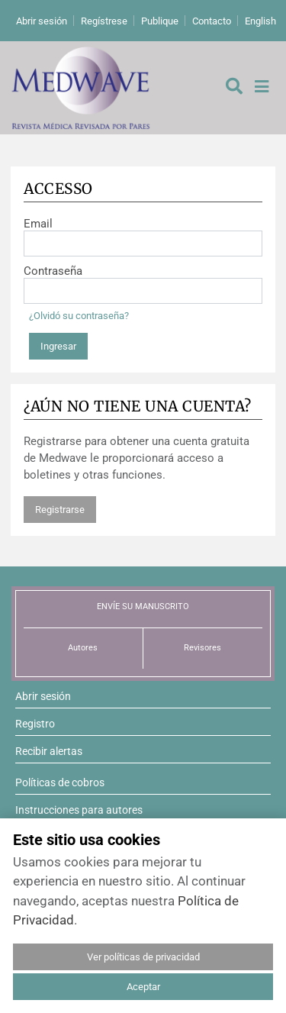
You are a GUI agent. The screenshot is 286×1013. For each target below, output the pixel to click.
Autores (83, 648)
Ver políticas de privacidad (143, 957)
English (260, 21)
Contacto (211, 21)
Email (38, 224)
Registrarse (60, 509)
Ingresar (58, 346)
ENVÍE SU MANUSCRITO (143, 606)
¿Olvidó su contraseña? (79, 315)
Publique (159, 21)
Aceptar (143, 986)
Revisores (202, 648)
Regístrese (104, 21)
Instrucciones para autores (79, 810)
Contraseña (53, 271)
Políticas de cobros (59, 782)
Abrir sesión (41, 21)
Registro (35, 724)
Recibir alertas (48, 751)
